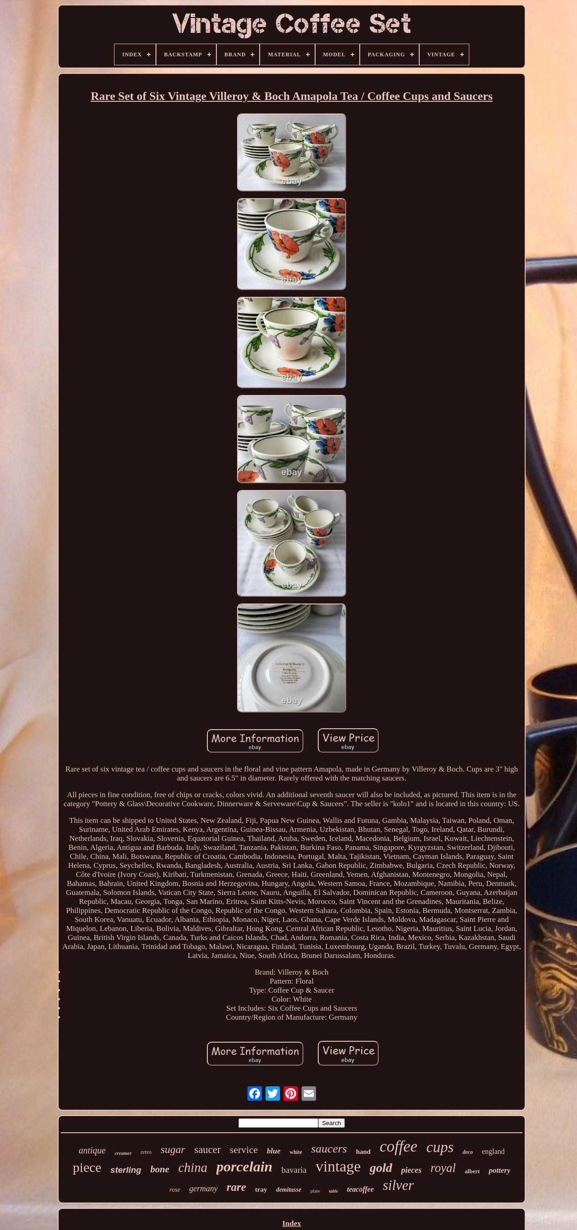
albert (472, 1171)
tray (261, 1189)
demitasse (288, 1189)
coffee (398, 1146)
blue (273, 1151)
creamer (122, 1153)
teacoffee (360, 1189)
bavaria (294, 1170)
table (333, 1191)
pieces (411, 1170)
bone (159, 1169)
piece (87, 1167)
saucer (207, 1149)
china (192, 1167)
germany (203, 1188)
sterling (126, 1170)
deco (468, 1152)
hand (363, 1151)
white (295, 1152)
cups (440, 1147)
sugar (172, 1149)
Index (291, 1223)
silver (398, 1185)
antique (91, 1150)
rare (236, 1187)
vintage (338, 1166)
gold (381, 1168)
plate (315, 1191)
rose (174, 1189)
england (493, 1151)
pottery (499, 1170)
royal (443, 1168)
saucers (329, 1148)
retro (146, 1151)
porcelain (244, 1166)
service (244, 1149)
